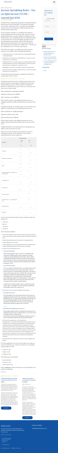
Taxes (5, 371)
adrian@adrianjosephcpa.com (39, 428)
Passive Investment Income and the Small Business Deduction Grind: (49, 53)
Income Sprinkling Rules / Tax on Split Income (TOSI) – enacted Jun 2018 (50, 62)
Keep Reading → (27, 417)
